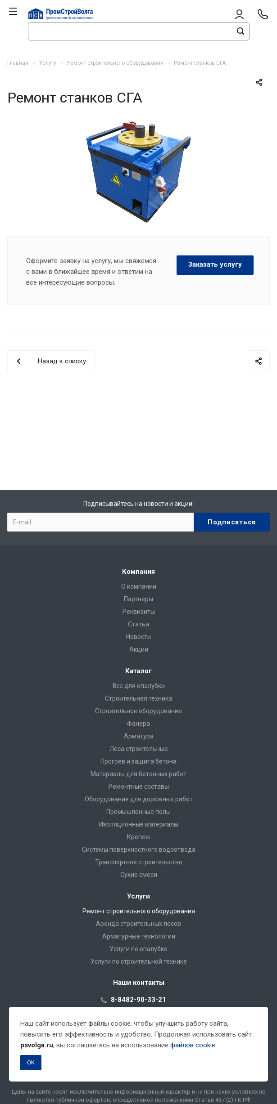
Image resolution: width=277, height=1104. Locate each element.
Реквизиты (139, 611)
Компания (138, 572)
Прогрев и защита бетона (138, 761)
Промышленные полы (138, 811)
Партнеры (138, 599)
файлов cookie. (193, 1045)
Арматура (139, 736)
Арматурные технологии (138, 936)
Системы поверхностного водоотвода (138, 849)
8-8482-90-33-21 (138, 1000)
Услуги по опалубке (138, 948)
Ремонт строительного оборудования (138, 911)
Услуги (138, 896)
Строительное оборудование (138, 711)
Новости (138, 636)
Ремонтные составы (139, 786)
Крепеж (138, 836)
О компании (138, 586)
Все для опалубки (139, 685)
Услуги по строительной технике (139, 961)
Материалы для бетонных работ (138, 774)
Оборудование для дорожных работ (139, 799)
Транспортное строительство (138, 862)
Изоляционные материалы (138, 824)
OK (31, 1062)
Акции (138, 649)
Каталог (138, 671)
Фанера (138, 723)
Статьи (138, 624)
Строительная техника (138, 698)
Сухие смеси (138, 874)
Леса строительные (138, 748)
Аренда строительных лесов (138, 923)
